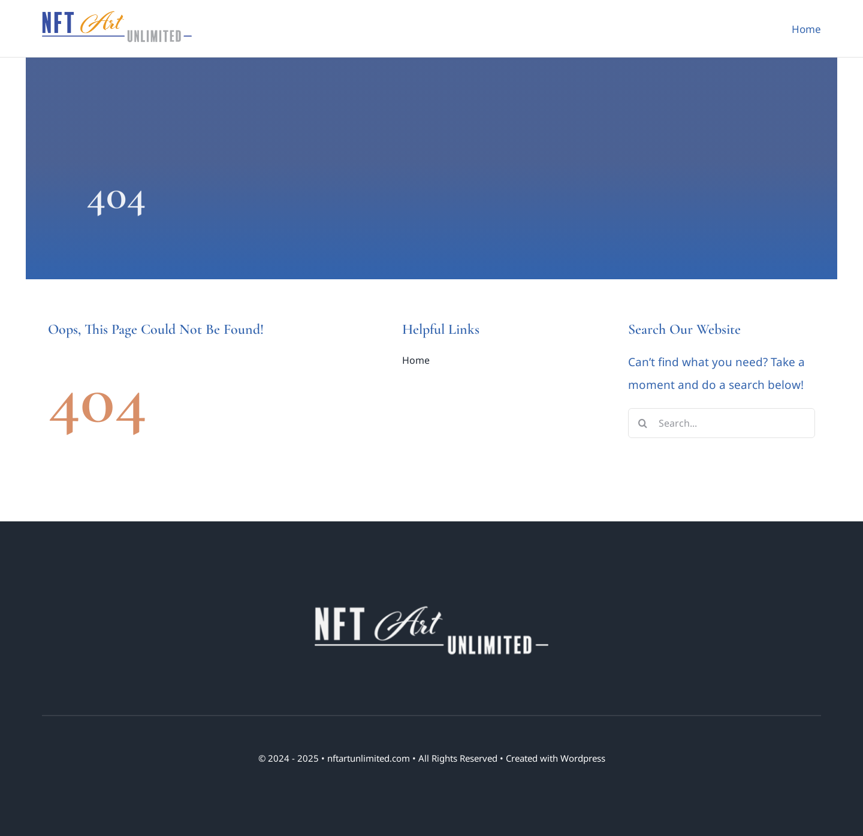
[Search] (643, 423)
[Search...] (722, 423)
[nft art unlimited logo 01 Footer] (431, 604)
